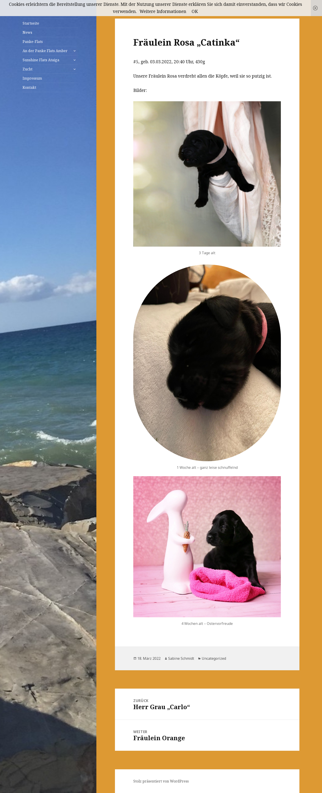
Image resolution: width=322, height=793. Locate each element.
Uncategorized (214, 658)
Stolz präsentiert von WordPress (161, 781)
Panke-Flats (33, 41)
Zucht (27, 69)
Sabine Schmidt (181, 658)
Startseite (31, 23)
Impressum (32, 78)
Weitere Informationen (163, 11)
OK (195, 11)
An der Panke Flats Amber (45, 50)
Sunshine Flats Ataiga (41, 59)
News (27, 32)
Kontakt (29, 87)
